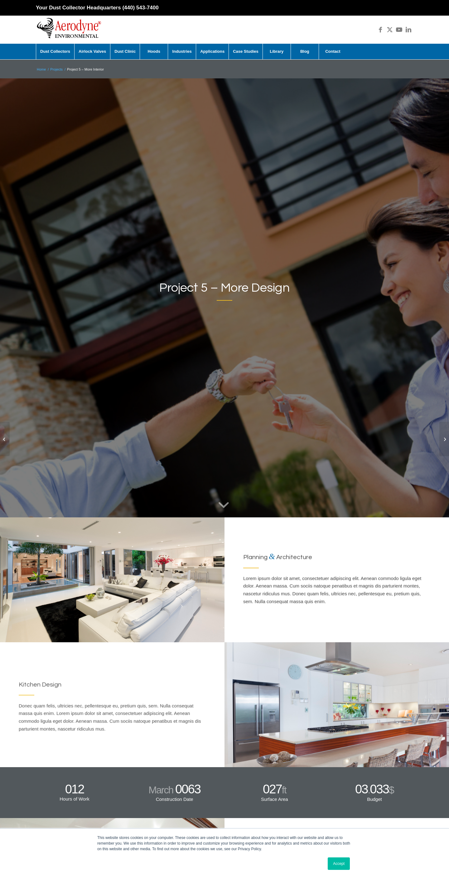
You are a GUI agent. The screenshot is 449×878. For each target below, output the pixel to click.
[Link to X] (389, 29)
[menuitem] (55, 51)
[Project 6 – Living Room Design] (444, 439)
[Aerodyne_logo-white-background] (69, 30)
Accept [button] (339, 863)
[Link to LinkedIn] (408, 29)
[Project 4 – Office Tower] (5, 439)
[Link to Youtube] (399, 29)
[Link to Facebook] (380, 29)
